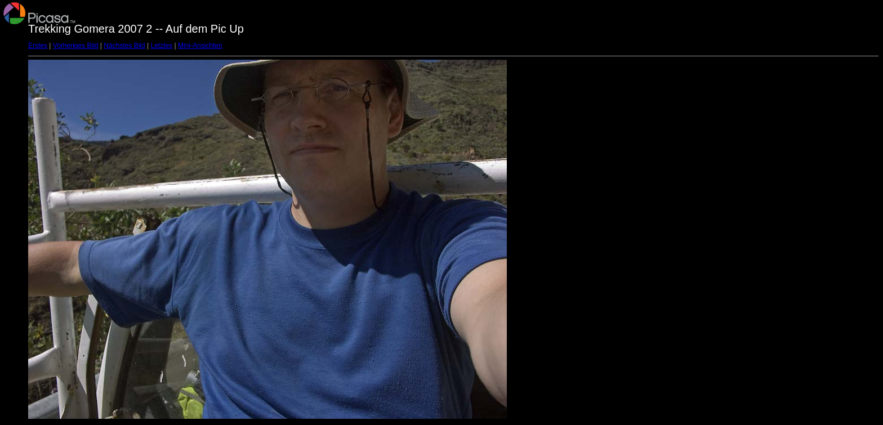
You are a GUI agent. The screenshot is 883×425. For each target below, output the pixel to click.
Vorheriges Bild (76, 46)
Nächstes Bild (124, 46)
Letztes (162, 46)
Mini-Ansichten (200, 46)
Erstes (37, 46)
